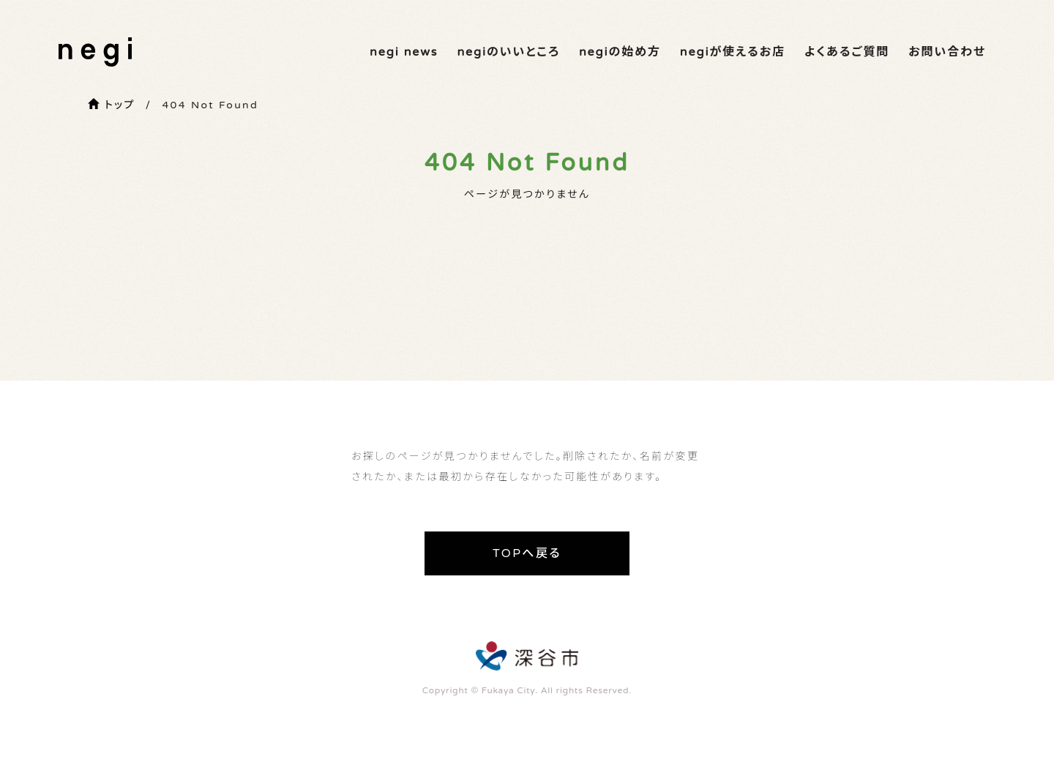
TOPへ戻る (527, 553)
